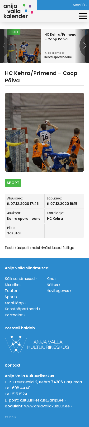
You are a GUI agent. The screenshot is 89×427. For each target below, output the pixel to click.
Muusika (12, 284)
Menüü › (79, 5)
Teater (11, 290)
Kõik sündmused (20, 278)
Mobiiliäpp (14, 303)
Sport (10, 297)
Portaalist (14, 315)
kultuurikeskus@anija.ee (42, 400)
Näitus (52, 284)
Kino (50, 278)
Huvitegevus (58, 290)
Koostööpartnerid (21, 309)
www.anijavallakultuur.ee (47, 406)
